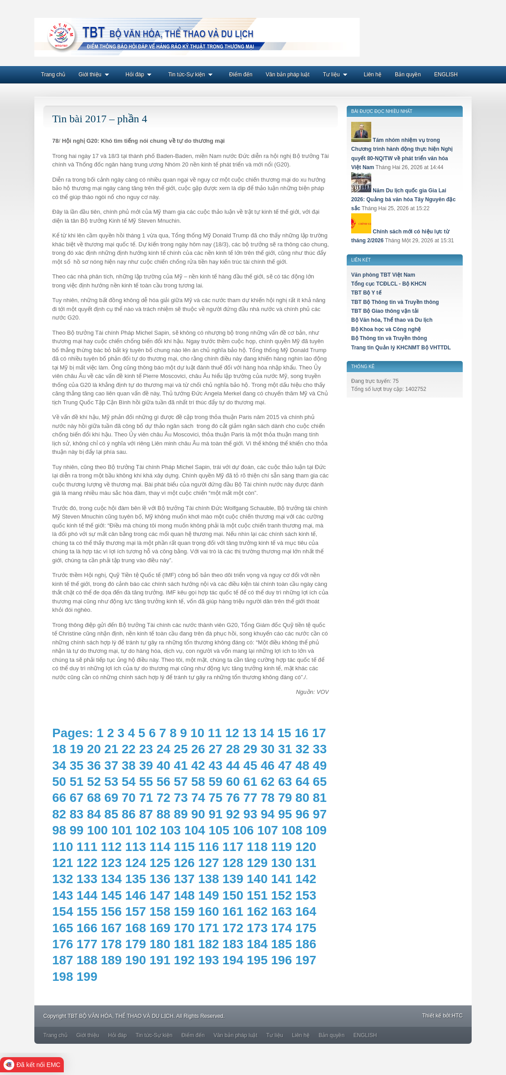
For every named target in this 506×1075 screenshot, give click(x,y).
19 (76, 749)
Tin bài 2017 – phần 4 (99, 119)
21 (111, 749)
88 (163, 814)
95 (285, 814)
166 (87, 928)
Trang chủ (53, 74)
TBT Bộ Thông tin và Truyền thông (395, 302)
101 (121, 830)
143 (62, 895)
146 (135, 895)
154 (62, 911)
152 (281, 895)
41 (181, 765)
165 (62, 928)
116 (208, 847)
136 (159, 879)
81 (320, 798)
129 (257, 863)
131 (305, 863)
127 (208, 863)
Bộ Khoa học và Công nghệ (386, 329)
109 (316, 830)
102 (146, 830)
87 (146, 814)
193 (208, 960)
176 (62, 944)
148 (184, 895)
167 (111, 928)
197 (305, 960)
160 (208, 911)
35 (76, 765)
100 (97, 830)
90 (198, 814)
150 (233, 895)
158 (159, 911)
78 (267, 798)
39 (146, 765)
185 (281, 944)
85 (111, 814)
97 (320, 814)
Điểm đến (241, 74)
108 (292, 830)
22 (129, 749)
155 (87, 911)
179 (135, 944)
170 (184, 928)
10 (197, 733)
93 (250, 814)
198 (62, 977)
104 (194, 830)
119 (281, 847)
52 (94, 782)
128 (233, 863)
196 (281, 960)
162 (257, 911)
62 (267, 782)
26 (198, 749)
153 (305, 895)
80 (302, 798)
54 (129, 782)
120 (305, 847)
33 (320, 749)
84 (94, 814)
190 (135, 960)
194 (233, 960)
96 (302, 814)
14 (267, 733)
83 (76, 814)
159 (184, 911)
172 (233, 928)
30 (267, 749)
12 (232, 733)
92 (233, 814)
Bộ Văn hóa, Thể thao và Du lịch (391, 320)
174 (281, 928)
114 (159, 847)
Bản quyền (408, 74)
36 (94, 765)
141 (281, 879)
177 (87, 944)
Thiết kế (431, 1016)
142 (305, 879)
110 (62, 847)
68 (94, 798)
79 (285, 798)
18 (59, 749)
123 (111, 863)
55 (146, 782)
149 (208, 895)
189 (111, 960)
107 (267, 830)
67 (76, 798)
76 (233, 798)
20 (94, 749)
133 (87, 879)
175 (305, 928)
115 (184, 847)
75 (215, 798)
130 (281, 863)
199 (87, 977)
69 (111, 798)
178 (111, 944)
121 (62, 863)
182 (208, 944)
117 (233, 847)
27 (215, 749)
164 (305, 911)
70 (129, 798)
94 (267, 814)
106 (243, 830)
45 (250, 765)
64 (302, 782)
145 (111, 895)
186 (305, 944)
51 (76, 782)
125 (159, 863)
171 (208, 928)
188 (87, 960)
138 (208, 879)
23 (146, 749)
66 (59, 798)
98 (59, 830)
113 (135, 847)
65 (320, 782)
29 (250, 749)
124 (135, 863)
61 (250, 782)
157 (135, 911)
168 (135, 928)
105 (218, 830)
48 (302, 765)
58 (198, 782)
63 (285, 782)
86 (129, 814)
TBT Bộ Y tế (366, 293)
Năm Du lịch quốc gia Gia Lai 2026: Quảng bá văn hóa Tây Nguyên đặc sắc (403, 199)
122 (87, 863)
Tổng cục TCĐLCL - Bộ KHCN (388, 284)
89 (181, 814)
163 (281, 911)
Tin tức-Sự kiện (192, 74)
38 (129, 765)
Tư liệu (337, 74)
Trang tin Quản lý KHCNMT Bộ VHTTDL (401, 347)
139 (233, 879)
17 (319, 733)
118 (257, 847)
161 (233, 911)
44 (233, 765)
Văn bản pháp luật (288, 74)
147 (159, 895)
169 (159, 928)
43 (215, 765)
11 (215, 733)
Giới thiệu (95, 74)
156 (111, 911)
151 (257, 895)
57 (181, 782)
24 (163, 749)
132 (62, 879)
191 (159, 960)
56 (163, 782)
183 (233, 944)
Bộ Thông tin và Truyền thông (389, 338)
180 (159, 944)
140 (257, 879)
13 (250, 733)
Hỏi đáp (140, 74)
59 (215, 782)
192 (184, 960)
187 (62, 960)
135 (135, 879)
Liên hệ (373, 74)
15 (284, 733)
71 (146, 798)
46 (267, 765)
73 (181, 798)
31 (285, 749)
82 (59, 814)
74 (198, 798)
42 (198, 765)
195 (257, 960)
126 (184, 863)
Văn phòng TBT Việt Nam (383, 275)
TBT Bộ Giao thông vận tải (385, 311)
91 (215, 814)
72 (163, 798)
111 (87, 847)
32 (302, 749)
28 (233, 749)
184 (257, 944)
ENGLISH (446, 74)
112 (111, 847)
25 (181, 749)
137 (184, 879)
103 (170, 830)
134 (111, 879)
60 (233, 782)
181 (184, 944)
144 (87, 895)
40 (163, 765)
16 (301, 733)
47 (285, 765)
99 (76, 830)
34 (59, 765)
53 (111, 782)
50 (59, 782)
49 (320, 765)
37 (111, 765)
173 (257, 928)
